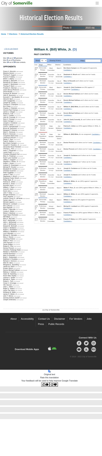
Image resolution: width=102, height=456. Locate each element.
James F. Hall (8, 174)
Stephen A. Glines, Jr (10, 162)
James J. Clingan (9, 112)
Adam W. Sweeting (9, 274)
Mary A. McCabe (9, 219)
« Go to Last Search (11, 49)
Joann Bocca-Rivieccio (11, 90)
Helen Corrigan (8, 121)
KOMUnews (78, 27)
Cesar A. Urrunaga (9, 283)
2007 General (20, 88)
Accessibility (27, 319)
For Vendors (75, 319)
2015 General (19, 150)
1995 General (16, 207)
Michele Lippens (9, 202)
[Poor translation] (54, 384)
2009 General (17, 233)
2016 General (16, 91)
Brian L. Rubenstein (10, 257)
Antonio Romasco (9, 254)
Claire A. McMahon (9, 228)
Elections (13, 34)
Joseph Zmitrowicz (9, 300)
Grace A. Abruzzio (9, 71)
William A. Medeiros (10, 231)
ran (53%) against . (82, 127)
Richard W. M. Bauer (10, 82)
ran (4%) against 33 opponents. (80, 69)
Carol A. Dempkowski (10, 127)
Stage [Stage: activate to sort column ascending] (41, 64)
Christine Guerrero (9, 171)
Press (41, 324)
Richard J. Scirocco (10, 261)
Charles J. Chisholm (10, 108)
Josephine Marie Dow (10, 136)
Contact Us (44, 319)
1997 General (19, 95)
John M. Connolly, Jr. (10, 117)
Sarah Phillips (8, 244)
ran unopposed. (82, 134)
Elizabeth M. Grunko (10, 169)
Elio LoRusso (7, 206)
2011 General (17, 141)
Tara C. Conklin (8, 115)
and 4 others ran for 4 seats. (81, 95)
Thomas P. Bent (8, 86)
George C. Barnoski (10, 81)
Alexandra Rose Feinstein (12, 147)
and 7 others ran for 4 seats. (80, 75)
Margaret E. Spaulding (11, 265)
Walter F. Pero (8, 241)
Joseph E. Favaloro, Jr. (11, 145)
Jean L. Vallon (8, 287)
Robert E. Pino (8, 246)
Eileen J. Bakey (8, 79)
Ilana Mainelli (7, 208)
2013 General (21, 126)
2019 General (23, 90)
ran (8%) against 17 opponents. (79, 88)
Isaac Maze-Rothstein (10, 215)
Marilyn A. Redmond (10, 252)
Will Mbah (6, 217)
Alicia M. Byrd (8, 99)
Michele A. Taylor (9, 279)
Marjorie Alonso (8, 73)
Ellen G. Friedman (9, 156)
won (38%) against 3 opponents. (81, 207)
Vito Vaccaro (7, 285)
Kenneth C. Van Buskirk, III (12, 97)
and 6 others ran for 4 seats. (79, 82)
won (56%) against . (82, 189)
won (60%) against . (82, 214)
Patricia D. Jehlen (9, 182)
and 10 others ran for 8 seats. (80, 169)
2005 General (21, 161)
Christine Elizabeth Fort (11, 154)
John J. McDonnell (9, 224)
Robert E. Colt (8, 114)
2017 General (20, 276)
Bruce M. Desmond (10, 128)
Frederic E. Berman (10, 88)
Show (41, 60)
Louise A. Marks (8, 211)
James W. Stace (9, 266)
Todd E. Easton (8, 141)
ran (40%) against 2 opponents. (81, 182)
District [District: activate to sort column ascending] (57, 64)
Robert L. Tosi (8, 281)
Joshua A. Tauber (9, 277)
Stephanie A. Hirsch (10, 176)
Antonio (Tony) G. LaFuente (12, 198)
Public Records (56, 324)
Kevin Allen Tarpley (9, 276)
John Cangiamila (9, 101)
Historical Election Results (32, 34)
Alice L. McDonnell (9, 222)
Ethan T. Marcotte (9, 209)
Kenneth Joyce (8, 185)
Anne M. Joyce (8, 189)
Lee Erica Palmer (9, 239)
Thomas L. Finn (8, 149)
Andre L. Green (8, 163)
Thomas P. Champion (10, 104)
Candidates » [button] (68, 70)
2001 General (17, 121)
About (13, 319)
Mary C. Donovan (9, 132)
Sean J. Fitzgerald (9, 150)
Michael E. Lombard (10, 204)
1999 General (19, 71)
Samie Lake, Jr (8, 200)
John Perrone (8, 243)
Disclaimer (59, 319)
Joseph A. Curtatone (10, 123)
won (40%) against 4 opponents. (81, 195)
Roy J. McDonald (9, 220)
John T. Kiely (7, 193)
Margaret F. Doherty (10, 130)
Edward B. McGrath (10, 226)
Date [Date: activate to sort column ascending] (35, 64)
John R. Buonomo (9, 95)
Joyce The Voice (9, 290)
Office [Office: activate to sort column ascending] (49, 64)
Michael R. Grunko (9, 167)
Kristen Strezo (8, 268)
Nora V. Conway (8, 119)
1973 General (17, 114)
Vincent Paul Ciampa (10, 110)
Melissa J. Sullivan (9, 272)
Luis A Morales (8, 233)
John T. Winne (8, 296)
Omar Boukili (7, 92)
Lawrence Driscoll (9, 138)
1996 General (19, 160)
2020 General (17, 73)
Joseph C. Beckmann (10, 84)
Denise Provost (8, 248)
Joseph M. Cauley (9, 103)
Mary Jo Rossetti (9, 255)
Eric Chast (6, 106)
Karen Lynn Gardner (10, 158)
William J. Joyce (8, 187)
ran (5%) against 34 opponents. (79, 201)
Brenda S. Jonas (9, 184)
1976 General (19, 75)
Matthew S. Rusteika (10, 259)
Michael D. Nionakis (10, 235)
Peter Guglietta (8, 173)
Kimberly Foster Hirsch (11, 178)
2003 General (15, 152)
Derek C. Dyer (8, 139)
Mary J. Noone (8, 237)
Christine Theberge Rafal (12, 250)
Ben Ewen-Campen (10, 143)
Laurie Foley (7, 152)
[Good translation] (45, 384)
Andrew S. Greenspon (11, 165)
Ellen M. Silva (8, 263)
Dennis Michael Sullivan (11, 270)
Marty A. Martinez (9, 213)
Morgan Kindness (9, 195)
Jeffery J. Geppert (9, 160)
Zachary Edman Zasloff (11, 298)
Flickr (98, 27)
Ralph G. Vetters (9, 289)
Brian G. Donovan (9, 134)
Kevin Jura (7, 191)
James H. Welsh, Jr (10, 294)
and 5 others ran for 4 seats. (82, 120)
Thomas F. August (9, 75)
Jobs (89, 319)
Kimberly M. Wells (9, 292)
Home (3, 34)
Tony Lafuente (8, 196)
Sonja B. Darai (8, 125)
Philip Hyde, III (8, 180)
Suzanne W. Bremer (10, 93)
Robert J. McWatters (10, 230)
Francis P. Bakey (9, 77)
